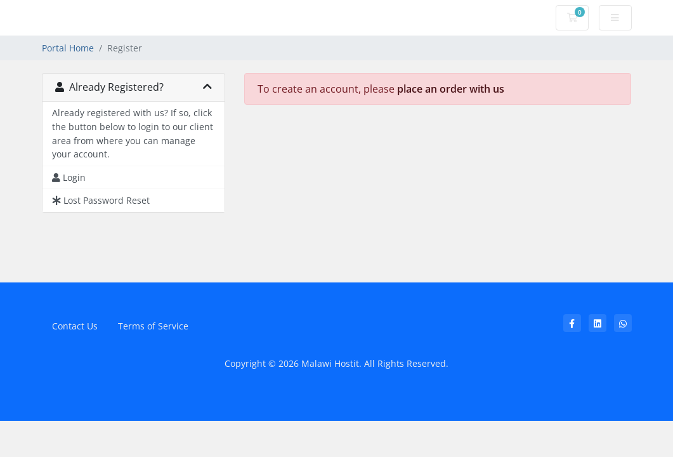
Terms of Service (153, 326)
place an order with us (450, 89)
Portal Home (68, 48)
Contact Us (75, 326)
